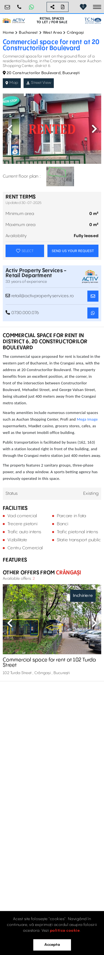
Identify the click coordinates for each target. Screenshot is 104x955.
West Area (52, 33)
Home (8, 33)
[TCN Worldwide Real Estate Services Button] (93, 21)
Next (94, 128)
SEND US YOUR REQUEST (73, 251)
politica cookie (65, 931)
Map (12, 83)
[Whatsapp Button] (31, 7)
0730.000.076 (19, 4)
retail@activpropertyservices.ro (7, 4)
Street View (38, 83)
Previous (10, 128)
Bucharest (28, 33)
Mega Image (87, 419)
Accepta (52, 945)
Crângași (75, 33)
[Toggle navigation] (97, 7)
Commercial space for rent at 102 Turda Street (49, 662)
